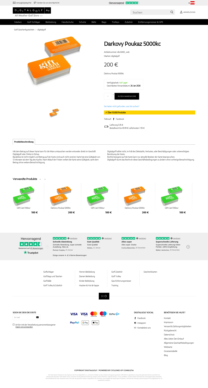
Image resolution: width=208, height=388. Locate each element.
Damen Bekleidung (87, 276)
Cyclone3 (115, 370)
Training (114, 285)
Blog (166, 355)
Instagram (141, 323)
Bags (104, 22)
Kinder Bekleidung (86, 281)
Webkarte (168, 347)
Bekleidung (51, 22)
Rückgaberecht (170, 330)
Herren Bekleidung (87, 271)
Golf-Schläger (33, 22)
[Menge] (109, 96)
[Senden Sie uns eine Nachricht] (46, 2)
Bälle (94, 22)
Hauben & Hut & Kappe (89, 285)
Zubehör (129, 22)
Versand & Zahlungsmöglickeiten (177, 326)
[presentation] (40, 179)
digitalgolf (41, 29)
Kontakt (167, 318)
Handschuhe (68, 22)
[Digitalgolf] (104, 296)
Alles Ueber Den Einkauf (174, 338)
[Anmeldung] (187, 12)
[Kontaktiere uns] (22, 2)
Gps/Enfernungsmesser (121, 281)
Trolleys (115, 22)
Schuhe (82, 22)
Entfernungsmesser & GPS (150, 22)
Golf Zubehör (117, 271)
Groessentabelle (170, 351)
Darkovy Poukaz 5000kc (114, 73)
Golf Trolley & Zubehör (52, 285)
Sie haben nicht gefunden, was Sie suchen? (121, 106)
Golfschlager (48, 271)
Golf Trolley (116, 276)
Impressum (168, 322)
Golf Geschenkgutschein (24, 29)
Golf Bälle (47, 281)
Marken (18, 22)
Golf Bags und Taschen (52, 276)
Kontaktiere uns (144, 327)
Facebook (120, 119)
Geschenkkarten (150, 271)
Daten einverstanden (24, 327)
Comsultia (128, 370)
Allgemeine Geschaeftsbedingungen (179, 343)
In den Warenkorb (127, 96)
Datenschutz (169, 334)
